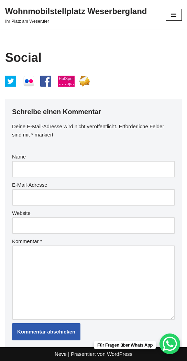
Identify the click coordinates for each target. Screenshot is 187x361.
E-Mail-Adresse (29, 185)
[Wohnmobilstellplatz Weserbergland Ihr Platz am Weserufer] (76, 15)
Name (19, 157)
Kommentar (27, 241)
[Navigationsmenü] (174, 15)
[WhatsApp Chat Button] (170, 343)
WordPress (119, 354)
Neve (61, 354)
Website (21, 213)
